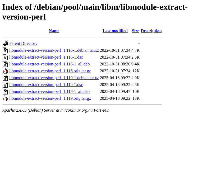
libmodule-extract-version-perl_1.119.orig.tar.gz (50, 98)
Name (54, 30)
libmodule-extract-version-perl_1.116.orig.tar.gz (50, 71)
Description (151, 30)
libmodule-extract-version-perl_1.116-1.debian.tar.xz (54, 50)
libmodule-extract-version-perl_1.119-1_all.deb (49, 91)
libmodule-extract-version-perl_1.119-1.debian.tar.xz (54, 77)
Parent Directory (23, 43)
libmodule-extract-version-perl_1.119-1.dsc (46, 84)
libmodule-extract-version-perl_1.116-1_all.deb (49, 64)
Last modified (115, 30)
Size (135, 30)
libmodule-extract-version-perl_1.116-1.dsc (46, 57)
